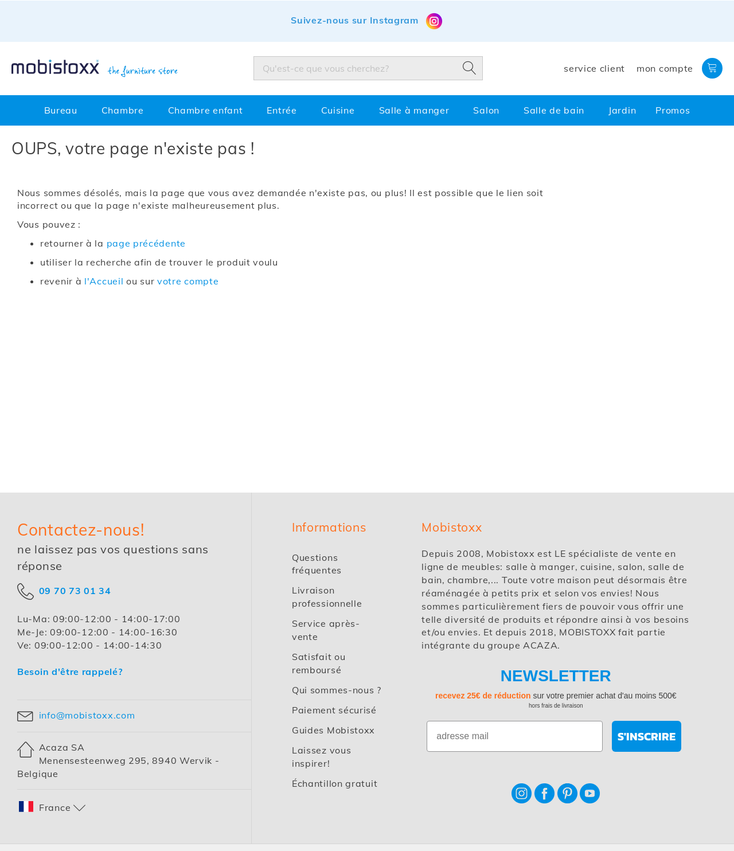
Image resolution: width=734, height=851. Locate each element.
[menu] (367, 110)
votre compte (187, 281)
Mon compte (665, 68)
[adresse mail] (515, 736)
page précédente (146, 243)
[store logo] (94, 69)
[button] (53, 807)
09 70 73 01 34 (75, 590)
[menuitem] (63, 110)
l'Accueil (103, 281)
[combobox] (368, 68)
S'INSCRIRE (647, 736)
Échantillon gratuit (334, 783)
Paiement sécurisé (334, 710)
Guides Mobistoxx (333, 730)
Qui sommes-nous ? (336, 690)
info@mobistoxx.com (87, 715)
